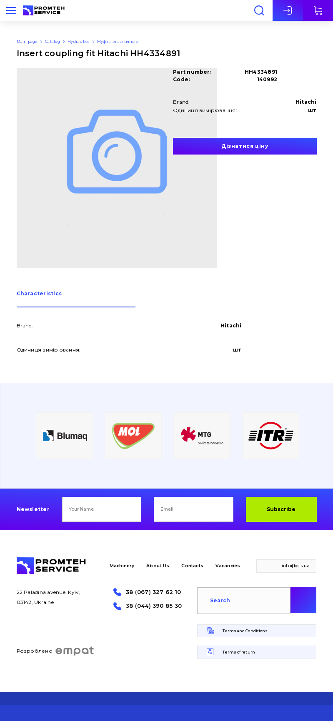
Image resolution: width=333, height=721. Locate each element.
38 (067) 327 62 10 (153, 592)
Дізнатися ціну (244, 146)
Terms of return (239, 652)
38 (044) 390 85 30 (154, 606)
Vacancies (227, 566)
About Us (157, 566)
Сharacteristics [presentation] (39, 294)
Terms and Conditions (245, 631)
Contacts (192, 566)
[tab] (76, 299)
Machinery (122, 566)
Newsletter (33, 509)
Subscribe (281, 509)
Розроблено (56, 651)
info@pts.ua (296, 566)
